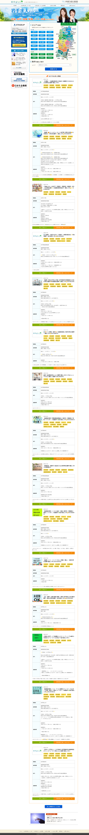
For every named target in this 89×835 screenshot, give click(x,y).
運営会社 (63, 5)
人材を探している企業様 (40, 5)
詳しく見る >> (43, 125)
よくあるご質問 (55, 831)
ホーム (21, 831)
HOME (15, 5)
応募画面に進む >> (64, 125)
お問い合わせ (72, 5)
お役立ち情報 (53, 5)
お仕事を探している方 (26, 5)
